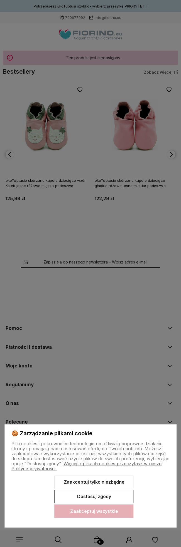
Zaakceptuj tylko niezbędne (94, 482)
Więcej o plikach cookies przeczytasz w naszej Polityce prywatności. (86, 466)
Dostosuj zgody (94, 496)
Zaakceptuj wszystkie (94, 511)
